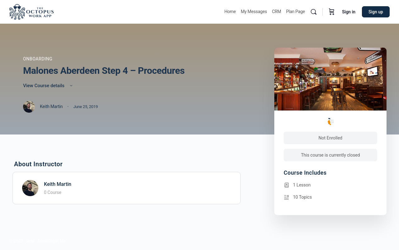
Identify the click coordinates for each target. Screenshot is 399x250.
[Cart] (332, 12)
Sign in (348, 11)
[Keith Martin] (30, 188)
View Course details (48, 85)
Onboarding (37, 58)
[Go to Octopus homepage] (31, 11)
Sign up (375, 11)
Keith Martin (57, 184)
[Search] (313, 12)
